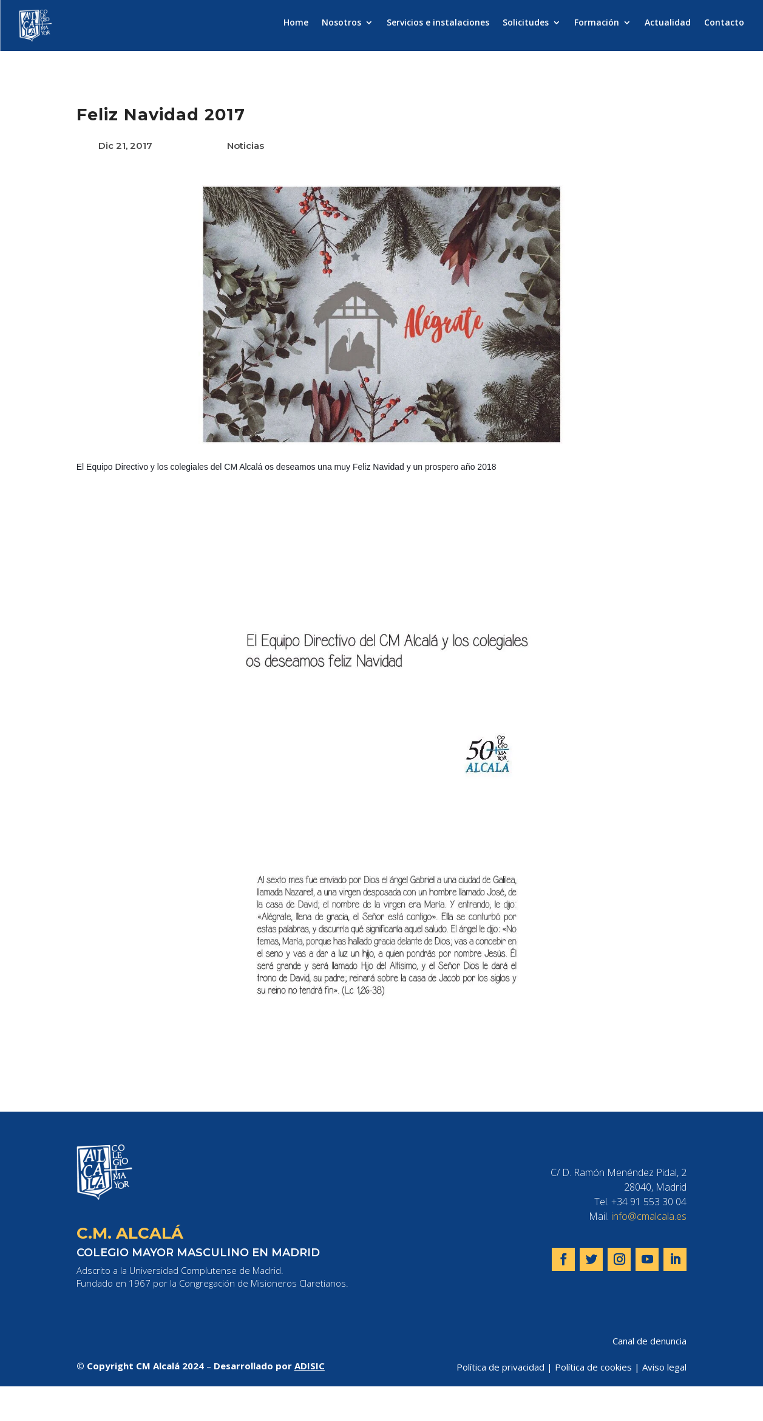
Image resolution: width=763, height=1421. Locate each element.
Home (295, 23)
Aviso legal (664, 1367)
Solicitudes (526, 23)
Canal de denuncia (649, 1341)
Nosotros (341, 23)
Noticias (245, 145)
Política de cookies (593, 1367)
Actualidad (668, 23)
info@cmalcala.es (649, 1216)
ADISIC (309, 1366)
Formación (596, 23)
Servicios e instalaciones (438, 23)
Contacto (724, 23)
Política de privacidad (500, 1367)
